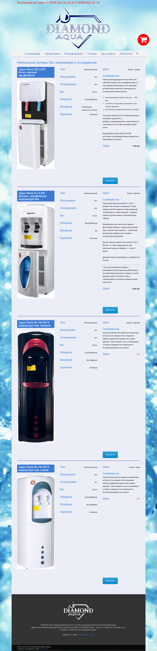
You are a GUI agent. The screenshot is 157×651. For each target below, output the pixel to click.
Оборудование (74, 53)
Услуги (92, 53)
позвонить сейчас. (89, 630)
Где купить (108, 53)
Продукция (53, 53)
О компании (32, 53)
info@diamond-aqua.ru (86, 634)
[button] (137, 53)
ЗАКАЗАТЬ (110, 181)
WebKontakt (44, 649)
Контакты (126, 53)
